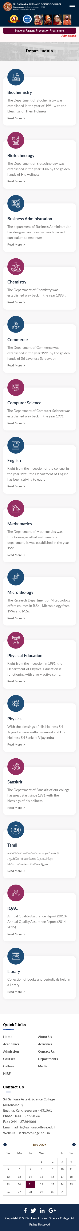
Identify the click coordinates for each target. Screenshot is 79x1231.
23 (52, 1184)
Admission (11, 1051)
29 (41, 1192)
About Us (45, 1037)
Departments (48, 1059)
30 (52, 1192)
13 (19, 1176)
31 (62, 1192)
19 (8, 1184)
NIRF (7, 1073)
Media (43, 1066)
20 (19, 1184)
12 (8, 1176)
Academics (11, 1044)
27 (19, 1192)
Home (7, 1037)
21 (30, 1184)
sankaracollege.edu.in (34, 1133)
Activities (45, 1044)
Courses (9, 1059)
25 (71, 1184)
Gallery (8, 1066)
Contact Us (46, 1051)
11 (71, 1169)
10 (62, 1169)
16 (52, 1176)
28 (30, 1192)
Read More (14, 118)
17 (62, 1176)
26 (8, 1192)
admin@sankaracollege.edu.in (35, 1127)
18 (71, 1176)
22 (41, 1184)
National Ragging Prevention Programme (39, 30)
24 (62, 1184)
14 (30, 1176)
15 (41, 1176)
